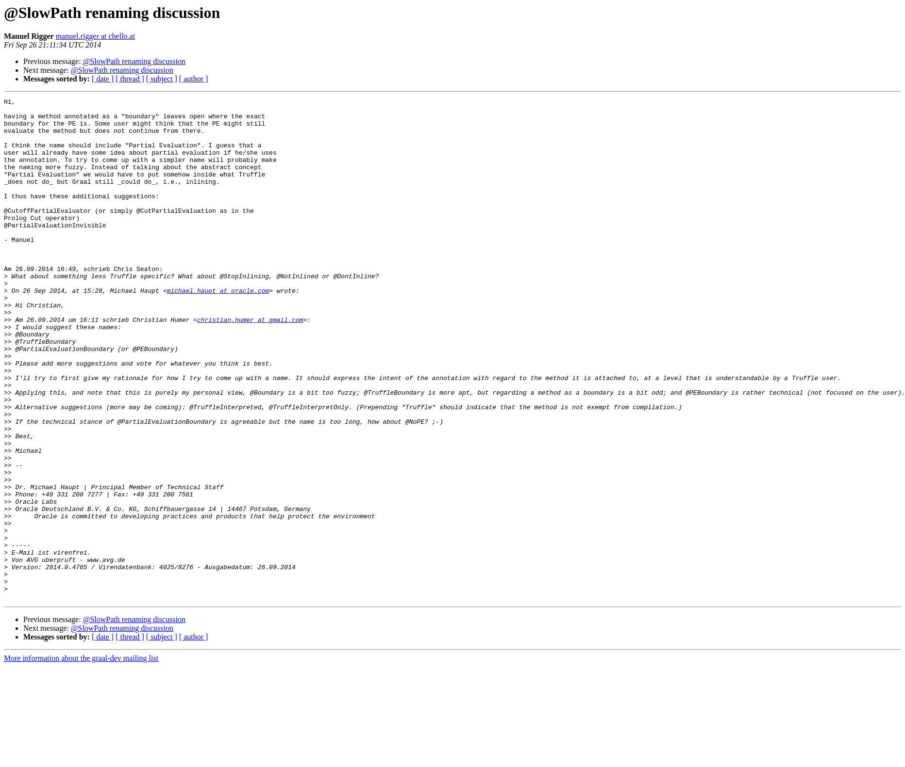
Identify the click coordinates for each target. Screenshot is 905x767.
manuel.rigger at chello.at (95, 36)
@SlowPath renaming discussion (134, 61)
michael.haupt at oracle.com (218, 329)
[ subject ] (161, 79)
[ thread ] (130, 79)
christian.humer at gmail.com (250, 364)
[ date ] (103, 79)
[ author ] (193, 79)
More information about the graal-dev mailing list (81, 758)
